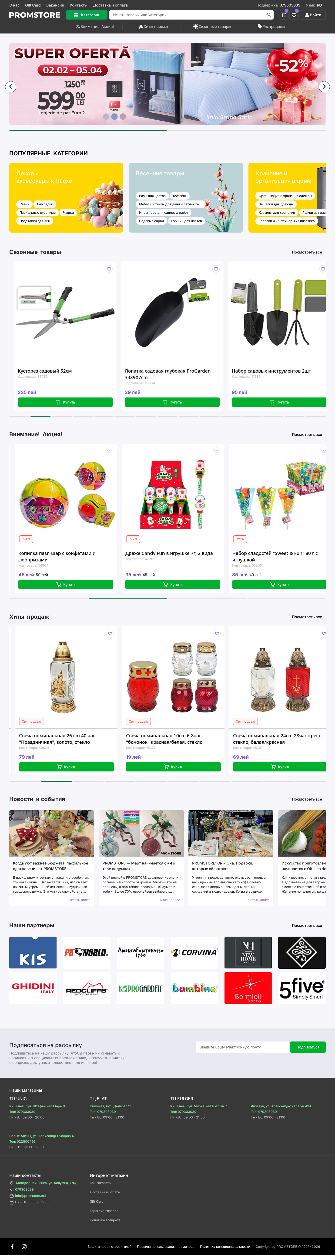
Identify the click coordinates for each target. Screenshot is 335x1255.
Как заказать (100, 1183)
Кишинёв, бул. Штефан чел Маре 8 (37, 1106)
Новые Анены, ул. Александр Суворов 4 (41, 1136)
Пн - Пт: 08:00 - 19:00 (29, 1202)
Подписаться (307, 1047)
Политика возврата (105, 1220)
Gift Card (33, 5)
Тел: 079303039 (22, 1112)
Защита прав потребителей (109, 1246)
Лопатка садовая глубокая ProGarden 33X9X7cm (177, 374)
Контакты (78, 5)
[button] (88, 130)
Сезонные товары (212, 26)
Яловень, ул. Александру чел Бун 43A (281, 1106)
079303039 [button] (290, 5)
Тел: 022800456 (22, 1141)
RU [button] (320, 5)
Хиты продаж (153, 26)
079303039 (21, 1189)
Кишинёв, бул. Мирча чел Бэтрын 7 (198, 1106)
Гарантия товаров (104, 1211)
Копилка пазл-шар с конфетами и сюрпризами (67, 556)
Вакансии (55, 5)
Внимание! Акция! (94, 26)
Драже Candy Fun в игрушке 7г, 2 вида (179, 553)
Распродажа (271, 26)
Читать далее (79, 900)
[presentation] (10, 86)
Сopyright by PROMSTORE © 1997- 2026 (288, 1246)
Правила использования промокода (165, 1246)
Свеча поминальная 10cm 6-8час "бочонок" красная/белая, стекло (175, 738)
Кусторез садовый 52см (54, 371)
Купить (74, 402)
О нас (14, 5)
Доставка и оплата (110, 5)
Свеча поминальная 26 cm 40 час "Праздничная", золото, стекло (68, 738)
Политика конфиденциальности (225, 1246)
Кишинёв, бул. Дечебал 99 (111, 1106)
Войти (312, 15)
